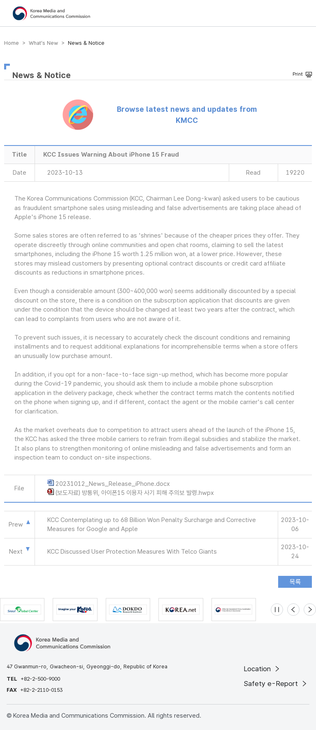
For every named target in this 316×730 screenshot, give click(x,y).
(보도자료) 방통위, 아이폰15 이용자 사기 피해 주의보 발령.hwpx (135, 493)
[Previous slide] (293, 609)
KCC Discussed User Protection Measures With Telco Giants (132, 551)
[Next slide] (310, 609)
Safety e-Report (276, 683)
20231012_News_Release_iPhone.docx (113, 483)
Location (262, 669)
